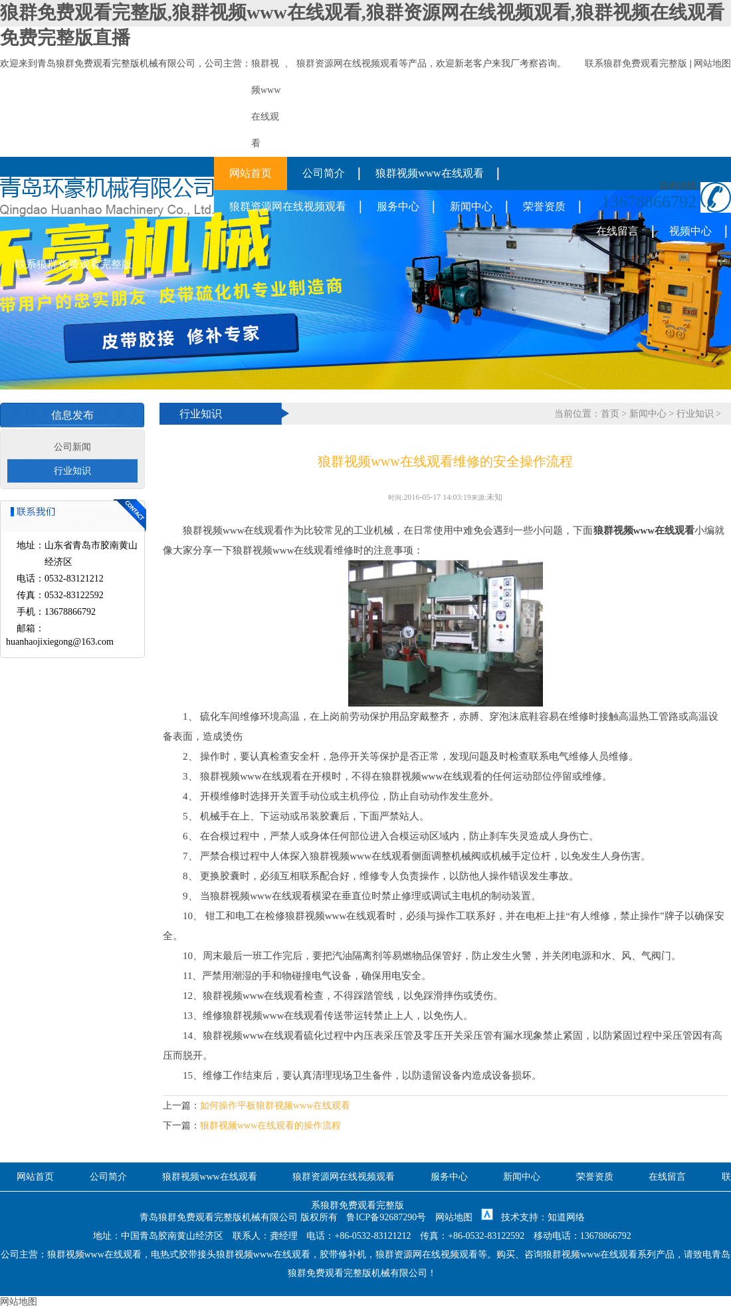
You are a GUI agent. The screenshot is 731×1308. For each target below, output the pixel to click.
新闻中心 (471, 206)
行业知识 (72, 471)
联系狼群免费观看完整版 (636, 63)
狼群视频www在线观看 (429, 173)
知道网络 (566, 1217)
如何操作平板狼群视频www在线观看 (275, 1106)
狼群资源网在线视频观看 (347, 63)
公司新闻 (72, 447)
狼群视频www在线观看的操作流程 (270, 1126)
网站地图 (712, 63)
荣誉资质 (544, 206)
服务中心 (398, 206)
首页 (610, 414)
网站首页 (250, 173)
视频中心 (690, 231)
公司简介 (323, 173)
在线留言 (617, 231)
